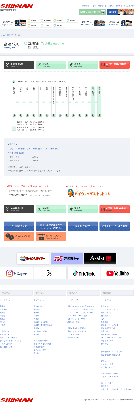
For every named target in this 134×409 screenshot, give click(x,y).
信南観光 (104, 386)
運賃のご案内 (39, 347)
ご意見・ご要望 (114, 6)
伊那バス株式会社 (17, 149)
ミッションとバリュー (109, 309)
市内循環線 (38, 306)
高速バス (10, 35)
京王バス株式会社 (34, 149)
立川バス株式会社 (51, 149)
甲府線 (2, 325)
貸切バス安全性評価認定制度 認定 (80, 306)
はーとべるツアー (108, 383)
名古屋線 (3, 309)
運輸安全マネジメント (109, 325)
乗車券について (6, 335)
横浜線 (2, 319)
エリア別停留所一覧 (41, 341)
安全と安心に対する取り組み (112, 352)
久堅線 (36, 309)
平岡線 (36, 335)
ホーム (2, 35)
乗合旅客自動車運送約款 (110, 355)
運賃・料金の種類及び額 (77, 331)
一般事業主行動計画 (109, 335)
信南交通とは (106, 313)
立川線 (2, 322)
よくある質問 (129, 6)
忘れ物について (6, 347)
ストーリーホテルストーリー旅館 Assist (116, 389)
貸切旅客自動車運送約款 (77, 328)
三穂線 (36, 316)
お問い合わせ (98, 6)
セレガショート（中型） (77, 319)
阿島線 (36, 328)
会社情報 (85, 6)
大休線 (36, 319)
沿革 (103, 319)
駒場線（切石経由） (41, 322)
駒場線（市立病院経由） (43, 325)
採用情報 (104, 344)
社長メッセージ (107, 306)
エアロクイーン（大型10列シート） (81, 309)
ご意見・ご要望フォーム (110, 377)
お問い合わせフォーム (109, 374)
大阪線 (2, 316)
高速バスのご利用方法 (8, 338)
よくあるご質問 (6, 344)
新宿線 (2, 306)
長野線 (2, 313)
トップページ (5, 300)
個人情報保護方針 (108, 328)
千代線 (36, 313)
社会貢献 (104, 322)
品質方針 (104, 331)
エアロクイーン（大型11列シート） (81, 313)
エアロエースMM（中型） (77, 316)
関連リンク (105, 361)
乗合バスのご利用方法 (42, 344)
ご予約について (6, 331)
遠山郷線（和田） (41, 331)
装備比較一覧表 (73, 322)
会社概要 (104, 316)
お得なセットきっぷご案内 (10, 341)
